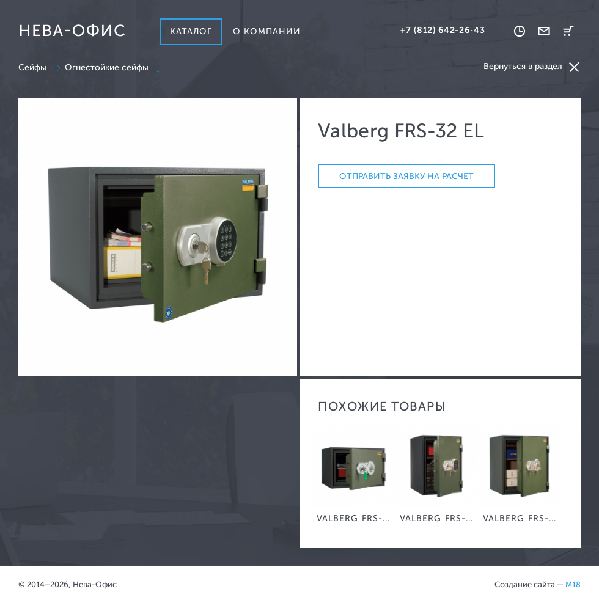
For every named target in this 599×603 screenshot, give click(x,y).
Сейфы (32, 67)
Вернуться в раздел (532, 66)
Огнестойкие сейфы (107, 67)
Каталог (191, 31)
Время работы (519, 31)
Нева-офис (72, 30)
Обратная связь (544, 31)
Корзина (568, 31)
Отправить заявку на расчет (406, 176)
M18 (573, 584)
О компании (267, 31)
